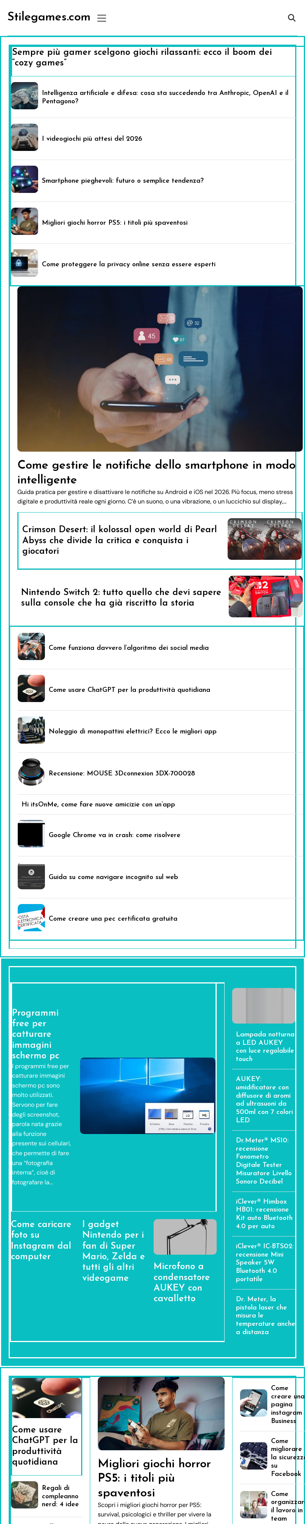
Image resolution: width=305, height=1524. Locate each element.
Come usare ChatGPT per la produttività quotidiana (129, 690)
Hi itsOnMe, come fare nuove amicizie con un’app (98, 804)
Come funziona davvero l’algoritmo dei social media (129, 648)
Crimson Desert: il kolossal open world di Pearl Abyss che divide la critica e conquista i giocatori (119, 540)
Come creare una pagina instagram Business (288, 1405)
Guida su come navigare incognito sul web (113, 877)
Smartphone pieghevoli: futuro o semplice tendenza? (123, 181)
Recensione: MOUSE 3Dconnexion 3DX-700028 (122, 773)
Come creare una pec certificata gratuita (113, 919)
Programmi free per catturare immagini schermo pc (35, 1035)
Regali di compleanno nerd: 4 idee (60, 1496)
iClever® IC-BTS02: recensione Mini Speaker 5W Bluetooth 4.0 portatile (265, 1263)
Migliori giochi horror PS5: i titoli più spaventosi (115, 223)
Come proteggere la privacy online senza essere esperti (129, 264)
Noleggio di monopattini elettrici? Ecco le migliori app (133, 731)
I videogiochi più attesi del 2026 (92, 139)
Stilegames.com (49, 17)
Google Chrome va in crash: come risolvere (114, 835)
